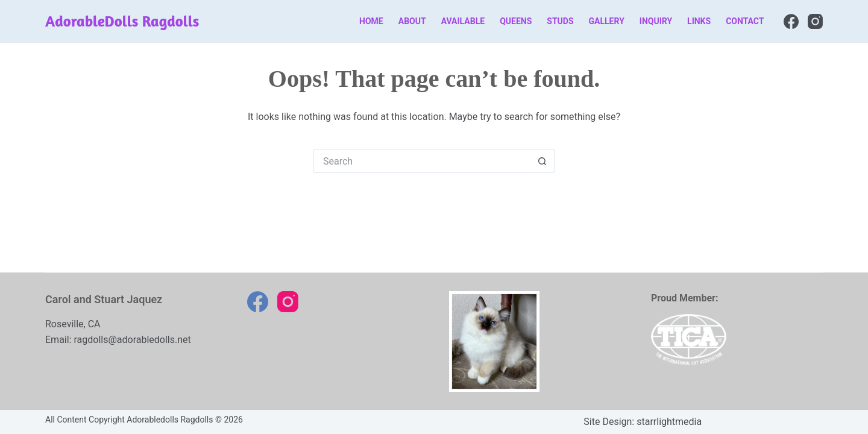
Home (371, 21)
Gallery (606, 21)
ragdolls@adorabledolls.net (132, 339)
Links (699, 21)
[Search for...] (421, 161)
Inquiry (656, 21)
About (412, 21)
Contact (745, 21)
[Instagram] (815, 21)
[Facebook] (791, 21)
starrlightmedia (669, 421)
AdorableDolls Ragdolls (122, 21)
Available (463, 21)
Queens (516, 21)
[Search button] (542, 161)
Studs (560, 21)
